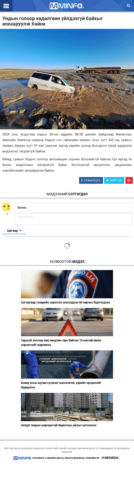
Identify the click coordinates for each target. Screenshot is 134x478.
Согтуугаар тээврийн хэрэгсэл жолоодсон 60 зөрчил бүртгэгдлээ (65, 302)
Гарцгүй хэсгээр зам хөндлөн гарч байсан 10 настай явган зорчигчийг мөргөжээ (61, 343)
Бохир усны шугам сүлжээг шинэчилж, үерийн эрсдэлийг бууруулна (61, 385)
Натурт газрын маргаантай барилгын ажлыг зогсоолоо (58, 425)
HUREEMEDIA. (110, 457)
